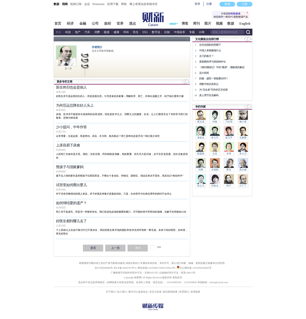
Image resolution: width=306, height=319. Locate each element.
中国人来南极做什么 (210, 50)
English (244, 23)
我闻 (65, 4)
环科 (126, 32)
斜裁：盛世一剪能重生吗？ (213, 78)
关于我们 (110, 291)
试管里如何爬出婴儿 (71, 185)
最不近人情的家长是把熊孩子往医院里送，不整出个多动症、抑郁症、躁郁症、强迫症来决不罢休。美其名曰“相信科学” (120, 175)
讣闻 (201, 32)
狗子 (228, 185)
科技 (68, 32)
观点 (132, 23)
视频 (219, 23)
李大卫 (243, 153)
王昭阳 (214, 169)
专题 (192, 32)
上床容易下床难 (68, 145)
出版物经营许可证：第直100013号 (177, 272)
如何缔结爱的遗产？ (71, 203)
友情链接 (195, 291)
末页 (138, 247)
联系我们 (184, 291)
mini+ (173, 23)
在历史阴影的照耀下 (210, 44)
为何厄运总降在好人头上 (75, 105)
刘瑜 (214, 121)
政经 (107, 23)
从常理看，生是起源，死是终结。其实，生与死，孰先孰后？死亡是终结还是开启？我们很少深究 (108, 136)
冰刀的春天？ (206, 56)
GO (159, 247)
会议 (87, 4)
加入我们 (122, 291)
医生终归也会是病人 (71, 87)
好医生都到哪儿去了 (71, 221)
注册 (209, 3)
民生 (136, 32)
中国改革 (179, 32)
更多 (58, 32)
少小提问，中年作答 (71, 127)
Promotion (98, 4)
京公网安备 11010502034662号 (194, 268)
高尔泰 (243, 169)
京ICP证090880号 (104, 268)
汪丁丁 (243, 185)
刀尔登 (229, 121)
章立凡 (200, 185)
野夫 (228, 169)
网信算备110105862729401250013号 (157, 268)
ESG (145, 32)
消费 (97, 32)
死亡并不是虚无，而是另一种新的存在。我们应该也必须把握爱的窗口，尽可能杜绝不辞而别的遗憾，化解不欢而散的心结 (121, 211)
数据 (56, 4)
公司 (95, 23)
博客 (185, 23)
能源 (107, 32)
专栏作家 (200, 106)
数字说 (156, 32)
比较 (167, 32)
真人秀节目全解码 (208, 95)
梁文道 (200, 121)
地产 (78, 32)
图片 (207, 23)
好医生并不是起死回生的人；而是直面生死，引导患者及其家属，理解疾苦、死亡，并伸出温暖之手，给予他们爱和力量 (120, 96)
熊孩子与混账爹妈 (69, 167)
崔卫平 (229, 137)
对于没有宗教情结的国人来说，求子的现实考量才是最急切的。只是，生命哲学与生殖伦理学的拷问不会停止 (114, 193)
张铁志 (200, 137)
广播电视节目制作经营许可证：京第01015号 (134, 272)
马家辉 (243, 137)
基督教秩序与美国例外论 (212, 61)
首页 (57, 23)
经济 (70, 23)
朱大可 (214, 137)
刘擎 (200, 169)
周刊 (196, 23)
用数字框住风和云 (208, 84)
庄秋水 (214, 185)
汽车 (87, 32)
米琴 (228, 153)
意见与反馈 (155, 291)
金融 (82, 23)
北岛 (214, 153)
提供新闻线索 (170, 291)
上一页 (115, 247)
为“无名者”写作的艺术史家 (213, 89)
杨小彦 (243, 121)
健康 (116, 32)
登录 (197, 3)
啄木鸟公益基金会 (138, 291)
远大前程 (204, 72)
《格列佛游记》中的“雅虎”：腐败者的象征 (222, 67)
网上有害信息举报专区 (144, 4)
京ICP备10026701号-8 (125, 268)
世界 (120, 23)
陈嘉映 (200, 153)
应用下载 (112, 4)
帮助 (124, 4)
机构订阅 (76, 4)
